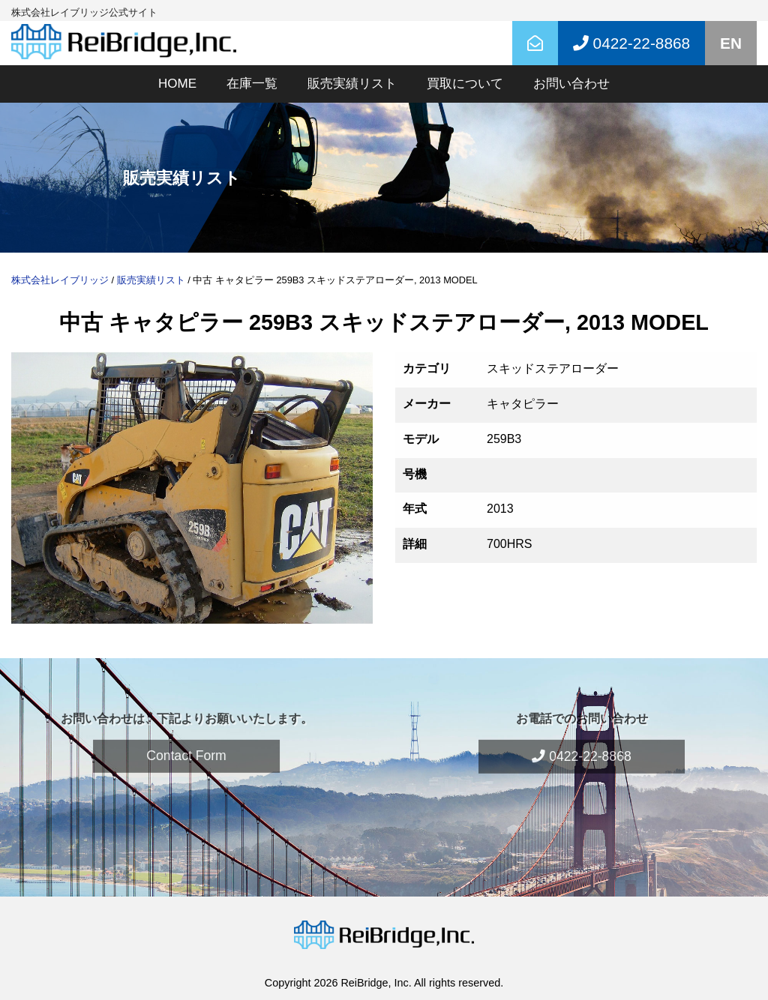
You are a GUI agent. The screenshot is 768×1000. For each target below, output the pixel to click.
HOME (177, 83)
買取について (465, 83)
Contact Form (186, 736)
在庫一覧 (252, 83)
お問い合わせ (571, 83)
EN (731, 43)
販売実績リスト (352, 83)
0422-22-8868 (581, 737)
